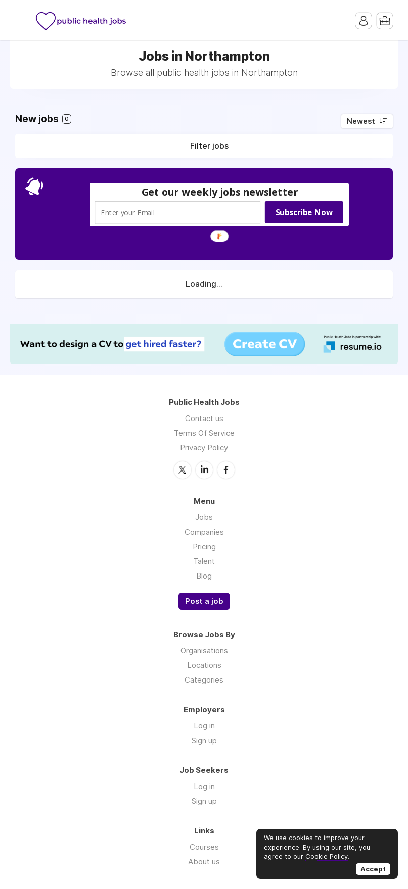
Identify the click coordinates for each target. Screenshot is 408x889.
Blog (204, 576)
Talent (204, 561)
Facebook (226, 470)
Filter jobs (209, 146)
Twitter (182, 470)
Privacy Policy (204, 447)
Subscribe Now (303, 212)
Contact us (204, 418)
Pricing (204, 546)
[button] (219, 192)
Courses (204, 847)
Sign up (204, 740)
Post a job (204, 601)
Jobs (204, 517)
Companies (204, 532)
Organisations (204, 650)
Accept (373, 869)
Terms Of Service (204, 433)
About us (204, 861)
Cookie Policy (326, 856)
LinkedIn (204, 470)
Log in (204, 725)
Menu (22, 20)
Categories (204, 680)
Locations (204, 665)
